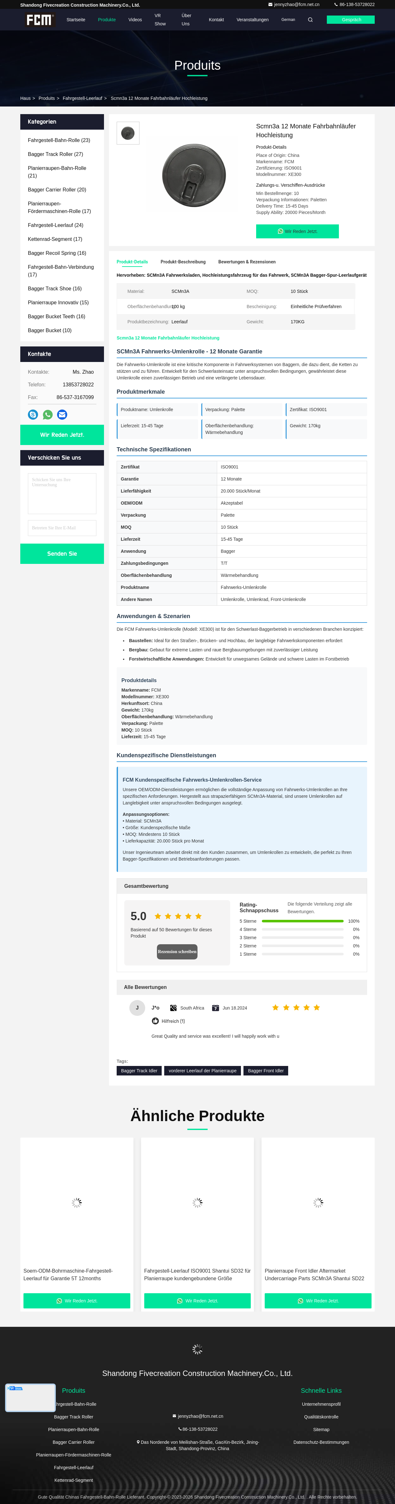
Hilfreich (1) (173, 1021)
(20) (57, 189)
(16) (57, 253)
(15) (58, 302)
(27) (55, 154)
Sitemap (321, 1429)
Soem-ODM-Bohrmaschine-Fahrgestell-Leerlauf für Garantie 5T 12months (68, 1274)
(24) (55, 225)
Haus (25, 98)
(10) (50, 330)
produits (47, 98)
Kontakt (216, 19)
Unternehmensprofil (321, 1404)
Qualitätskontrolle (321, 1416)
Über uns (186, 19)
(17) (59, 207)
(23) (59, 140)
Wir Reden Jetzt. (62, 435)
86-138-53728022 (354, 4)
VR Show (160, 19)
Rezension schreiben (177, 951)
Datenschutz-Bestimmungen (321, 1442)
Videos (135, 19)
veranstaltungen (252, 19)
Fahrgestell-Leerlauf (82, 98)
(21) (57, 171)
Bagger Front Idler (266, 1070)
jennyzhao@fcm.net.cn (294, 4)
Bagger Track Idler (139, 1070)
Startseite (76, 19)
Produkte (107, 19)
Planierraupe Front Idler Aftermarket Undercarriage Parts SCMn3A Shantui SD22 (314, 1274)
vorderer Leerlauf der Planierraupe (202, 1070)
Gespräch (351, 19)
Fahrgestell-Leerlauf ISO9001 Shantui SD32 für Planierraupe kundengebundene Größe (197, 1274)
